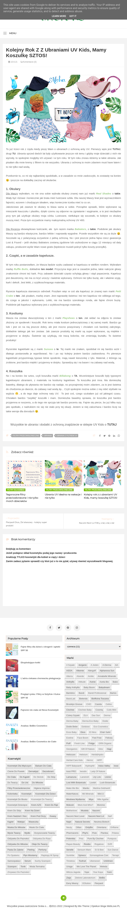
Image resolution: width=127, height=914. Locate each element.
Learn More (59, 16)
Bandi (81, 692)
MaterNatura (72, 793)
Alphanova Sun (107, 669)
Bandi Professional (97, 692)
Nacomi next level (75, 815)
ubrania (48, 436)
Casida (98, 703)
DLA (86, 714)
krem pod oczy (38, 815)
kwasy (53, 815)
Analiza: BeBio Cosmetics (34, 725)
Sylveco (82, 854)
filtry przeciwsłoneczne (26, 436)
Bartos (113, 692)
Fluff (68, 742)
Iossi (116, 765)
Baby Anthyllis (73, 686)
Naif (110, 815)
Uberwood (95, 860)
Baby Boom (89, 686)
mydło (27, 832)
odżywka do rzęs (42, 837)
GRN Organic (105, 742)
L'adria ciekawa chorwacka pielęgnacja (41, 677)
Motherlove (71, 809)
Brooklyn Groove (74, 703)
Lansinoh (84, 776)
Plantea (104, 832)
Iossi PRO (71, 770)
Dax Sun (96, 714)
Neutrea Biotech (101, 821)
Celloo (109, 703)
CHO (88, 703)
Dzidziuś (86, 725)
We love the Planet (86, 865)
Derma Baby (72, 720)
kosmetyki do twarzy (41, 798)
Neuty (69, 826)
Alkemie (80, 669)
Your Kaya (98, 871)
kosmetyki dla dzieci (45, 793)
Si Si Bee (99, 848)
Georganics (71, 748)
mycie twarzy (14, 832)
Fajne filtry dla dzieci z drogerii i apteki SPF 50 (40, 648)
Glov (101, 748)
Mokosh (70, 804)
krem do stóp (14, 809)
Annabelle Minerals (107, 675)
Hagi (109, 748)
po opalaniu (13, 854)
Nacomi (96, 809)
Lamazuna (71, 776)
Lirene (108, 776)
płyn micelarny (30, 854)
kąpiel (10, 821)
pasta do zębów (15, 848)
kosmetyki (26, 793)
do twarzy (12, 781)
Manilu (86, 787)
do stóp (51, 776)
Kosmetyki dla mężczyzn (19, 765)
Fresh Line (79, 742)
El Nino (92, 731)
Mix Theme (83, 905)
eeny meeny (72, 882)
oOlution (86, 882)
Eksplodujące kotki (30, 661)
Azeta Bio (104, 681)
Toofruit (82, 860)
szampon (12, 865)
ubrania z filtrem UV (66, 436)
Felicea (109, 737)
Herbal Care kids (74, 759)
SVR (110, 843)
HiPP (99, 759)
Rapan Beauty (73, 843)
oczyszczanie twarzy (44, 832)
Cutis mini (111, 709)
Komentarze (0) (28, 62)
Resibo (87, 843)
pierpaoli (99, 882)
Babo (115, 681)
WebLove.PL (113, 905)
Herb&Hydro (98, 753)
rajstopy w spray (49, 854)
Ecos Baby (71, 731)
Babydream (104, 686)
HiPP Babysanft (73, 765)
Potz (81, 837)
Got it (72, 16)
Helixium (83, 753)
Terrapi (115, 854)
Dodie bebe (72, 725)
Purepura (111, 837)
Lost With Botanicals (76, 781)
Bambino (70, 692)
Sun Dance (113, 848)
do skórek (38, 776)
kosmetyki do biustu (17, 798)
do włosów (37, 781)
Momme (101, 804)
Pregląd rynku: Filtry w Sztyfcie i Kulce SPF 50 (40, 695)
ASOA (69, 669)
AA (116, 664)
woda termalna (37, 865)
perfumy (42, 848)
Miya (91, 798)
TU (14, 153)
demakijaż (33, 770)
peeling (30, 848)
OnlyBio (89, 826)
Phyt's (85, 832)
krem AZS (36, 804)
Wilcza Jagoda (73, 871)
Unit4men (108, 860)
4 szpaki (70, 664)
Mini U (101, 793)
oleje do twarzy (39, 843)
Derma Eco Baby (90, 720)
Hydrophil (89, 765)
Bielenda (83, 697)
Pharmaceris (72, 832)
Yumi (109, 871)
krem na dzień (32, 809)
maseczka (34, 821)
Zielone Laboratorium (85, 876)
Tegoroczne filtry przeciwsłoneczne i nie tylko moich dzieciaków (22, 498)
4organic (83, 664)
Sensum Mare (84, 848)
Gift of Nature (87, 748)
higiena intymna (41, 787)
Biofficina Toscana (100, 697)
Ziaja (68, 876)
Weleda (103, 865)
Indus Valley (104, 765)
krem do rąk (51, 804)
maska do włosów (16, 826)
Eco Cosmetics (101, 725)
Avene (92, 681)
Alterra (69, 675)
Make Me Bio (72, 787)
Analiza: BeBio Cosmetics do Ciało (38, 740)
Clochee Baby (85, 709)
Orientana (101, 826)
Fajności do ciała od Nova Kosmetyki (40, 709)
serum (27, 860)
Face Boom (82, 737)
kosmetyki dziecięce (17, 804)
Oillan (78, 826)
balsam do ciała (43, 765)
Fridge (91, 742)
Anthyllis (70, 681)
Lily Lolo (97, 776)
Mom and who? (85, 804)
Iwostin (83, 770)
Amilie (91, 675)
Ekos (83, 731)
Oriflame (114, 826)
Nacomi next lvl (96, 815)
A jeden (95, 664)
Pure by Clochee (95, 837)
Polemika (70, 837)
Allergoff (92, 669)
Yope (86, 871)
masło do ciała (36, 826)
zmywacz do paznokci (18, 871)
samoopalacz (14, 860)
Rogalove (99, 843)
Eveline (69, 737)
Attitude (81, 681)
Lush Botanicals (107, 781)
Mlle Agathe (102, 798)
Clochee (70, 709)
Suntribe (70, 854)
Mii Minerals (88, 793)
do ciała (11, 776)
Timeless (70, 860)
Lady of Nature (98, 770)
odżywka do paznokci (18, 837)
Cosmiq (99, 709)
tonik (23, 865)
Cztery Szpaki (73, 714)
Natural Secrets (82, 821)
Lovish (93, 781)
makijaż (21, 821)
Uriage (69, 865)
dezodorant (48, 770)
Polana (115, 832)
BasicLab (70, 697)
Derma (107, 714)
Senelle (69, 848)
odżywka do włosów (17, 843)
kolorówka (12, 793)
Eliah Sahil (105, 731)
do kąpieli (24, 776)
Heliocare (70, 753)
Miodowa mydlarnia (75, 798)
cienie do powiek (15, 770)
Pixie (94, 832)
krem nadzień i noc (17, 815)
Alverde (80, 675)
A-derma (107, 664)
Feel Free (97, 737)
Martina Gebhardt (101, 787)
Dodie (105, 720)
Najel (68, 821)
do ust (25, 781)
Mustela (84, 809)
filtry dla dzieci (15, 490)
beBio (102, 876)
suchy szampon (42, 860)
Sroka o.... (43, 905)
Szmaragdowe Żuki (99, 854)
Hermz (90, 759)
